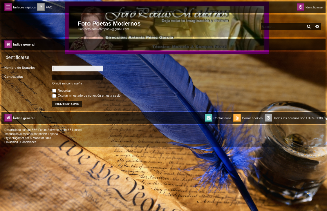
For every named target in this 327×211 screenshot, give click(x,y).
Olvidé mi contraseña (67, 83)
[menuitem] (44, 7)
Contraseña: (13, 76)
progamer (18, 138)
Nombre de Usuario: (19, 67)
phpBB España (48, 134)
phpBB (31, 129)
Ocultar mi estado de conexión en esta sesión (87, 95)
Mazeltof (38, 138)
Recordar (61, 90)
